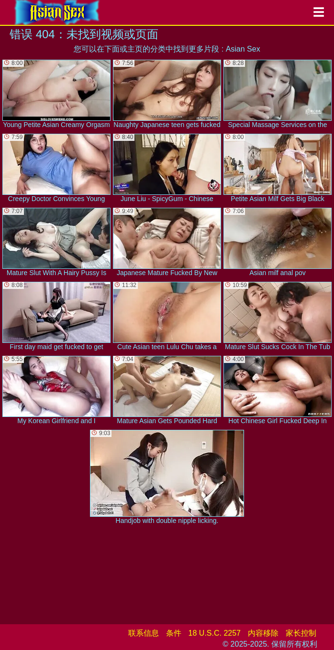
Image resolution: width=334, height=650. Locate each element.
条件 (173, 633)
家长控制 (301, 633)
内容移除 (263, 633)
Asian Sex (243, 49)
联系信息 (143, 633)
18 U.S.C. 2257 (215, 633)
